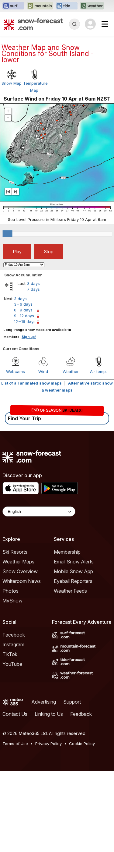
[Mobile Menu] (104, 24)
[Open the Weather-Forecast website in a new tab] (92, 6)
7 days (33, 289)
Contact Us (14, 714)
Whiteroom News (21, 581)
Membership (67, 552)
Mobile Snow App (73, 571)
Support (72, 702)
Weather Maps (18, 562)
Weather (71, 371)
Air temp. (98, 371)
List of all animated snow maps (31, 383)
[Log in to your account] (90, 24)
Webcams (15, 371)
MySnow (12, 601)
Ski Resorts (14, 552)
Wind (43, 371)
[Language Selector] (38, 511)
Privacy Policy (48, 743)
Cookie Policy (82, 743)
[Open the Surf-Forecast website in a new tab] (13, 6)
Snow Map (12, 83)
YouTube (12, 664)
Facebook (13, 635)
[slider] (7, 233)
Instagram (13, 644)
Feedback (81, 714)
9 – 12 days (24, 315)
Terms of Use (15, 743)
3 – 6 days (23, 304)
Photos (10, 591)
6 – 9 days (23, 309)
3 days (33, 283)
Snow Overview (20, 571)
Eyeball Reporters (73, 581)
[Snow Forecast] (33, 24)
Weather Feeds (70, 591)
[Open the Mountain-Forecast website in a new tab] (40, 6)
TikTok (9, 654)
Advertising (43, 702)
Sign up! (29, 337)
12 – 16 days (25, 321)
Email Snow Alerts (74, 562)
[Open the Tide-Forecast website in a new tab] (67, 6)
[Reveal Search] (74, 24)
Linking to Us (49, 714)
